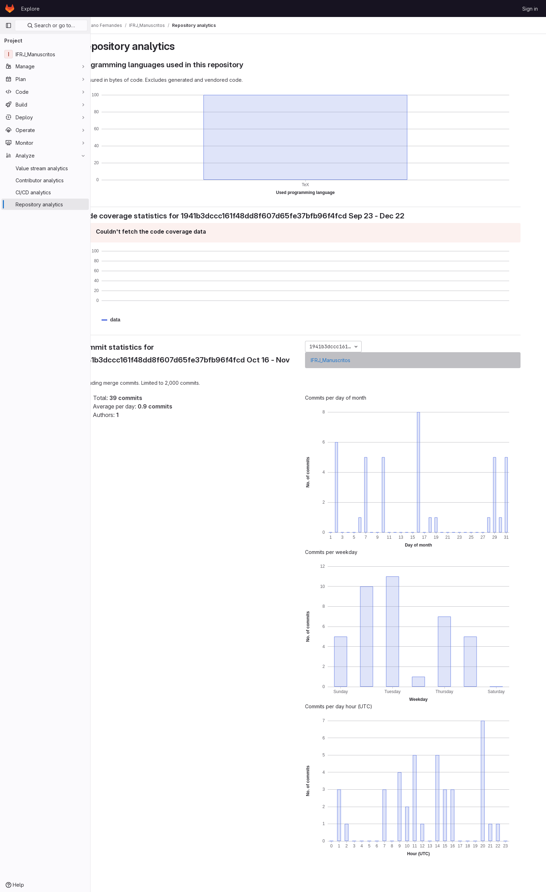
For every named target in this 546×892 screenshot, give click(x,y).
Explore (30, 9)
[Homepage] (10, 8)
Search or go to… (51, 25)
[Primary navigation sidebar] (8, 25)
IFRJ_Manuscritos (349, 360)
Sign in (530, 9)
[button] (135, 320)
